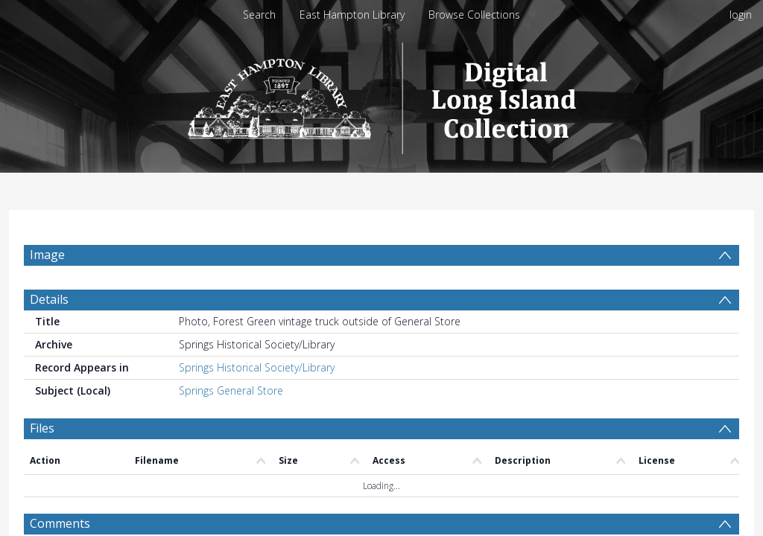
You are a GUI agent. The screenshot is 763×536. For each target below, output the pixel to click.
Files (42, 464)
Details (49, 335)
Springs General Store (231, 426)
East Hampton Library (352, 14)
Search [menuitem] (259, 14)
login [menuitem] (740, 14)
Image (47, 254)
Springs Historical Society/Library (257, 403)
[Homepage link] (382, 94)
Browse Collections (474, 14)
